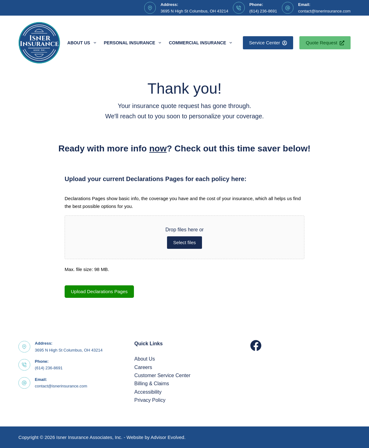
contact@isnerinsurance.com (324, 11)
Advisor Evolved (167, 437)
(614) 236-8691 (263, 11)
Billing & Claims (151, 383)
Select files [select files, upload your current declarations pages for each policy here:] (184, 242)
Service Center (268, 42)
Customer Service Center (162, 375)
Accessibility (147, 392)
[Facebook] (255, 345)
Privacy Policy (149, 400)
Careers (143, 367)
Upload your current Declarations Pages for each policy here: (155, 178)
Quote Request (325, 42)
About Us (83, 43)
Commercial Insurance (201, 43)
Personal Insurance (134, 43)
